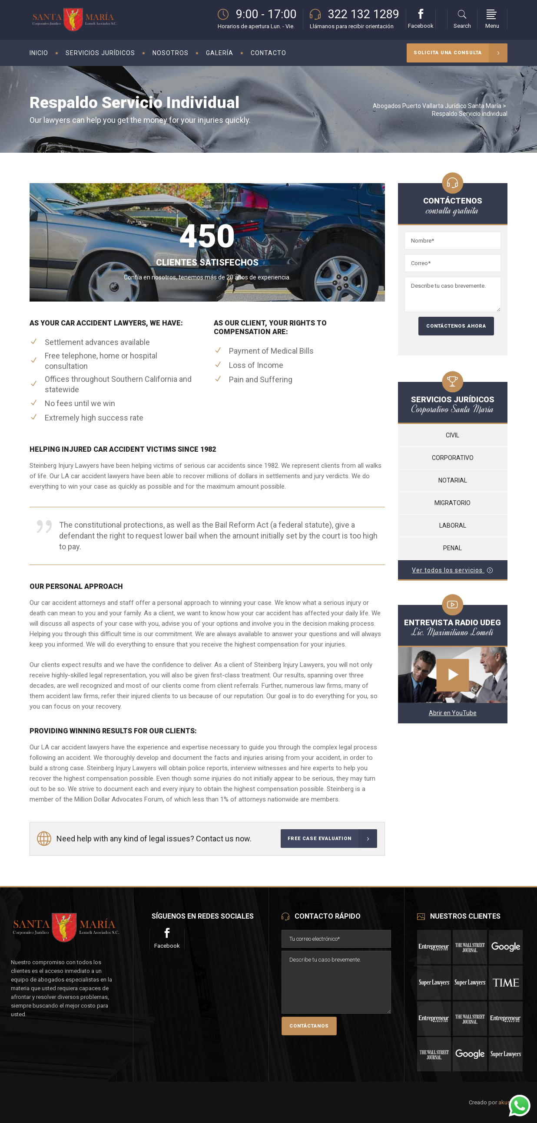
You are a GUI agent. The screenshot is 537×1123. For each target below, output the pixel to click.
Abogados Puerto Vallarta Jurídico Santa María (437, 106)
